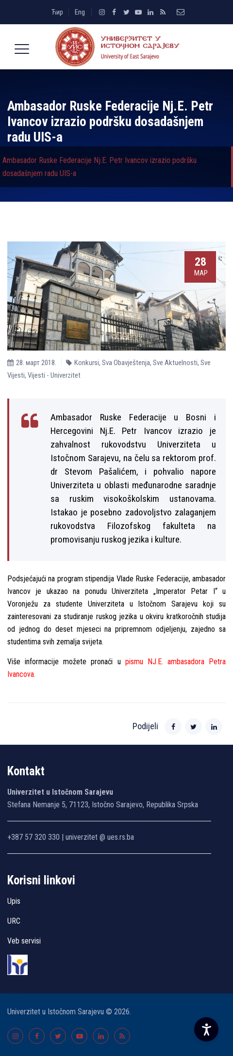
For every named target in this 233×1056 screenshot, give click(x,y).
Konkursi (86, 362)
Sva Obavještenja (126, 362)
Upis (13, 901)
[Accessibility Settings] (206, 1029)
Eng (80, 12)
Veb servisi (24, 940)
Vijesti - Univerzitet (54, 375)
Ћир (57, 12)
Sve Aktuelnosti (175, 362)
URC (13, 921)
